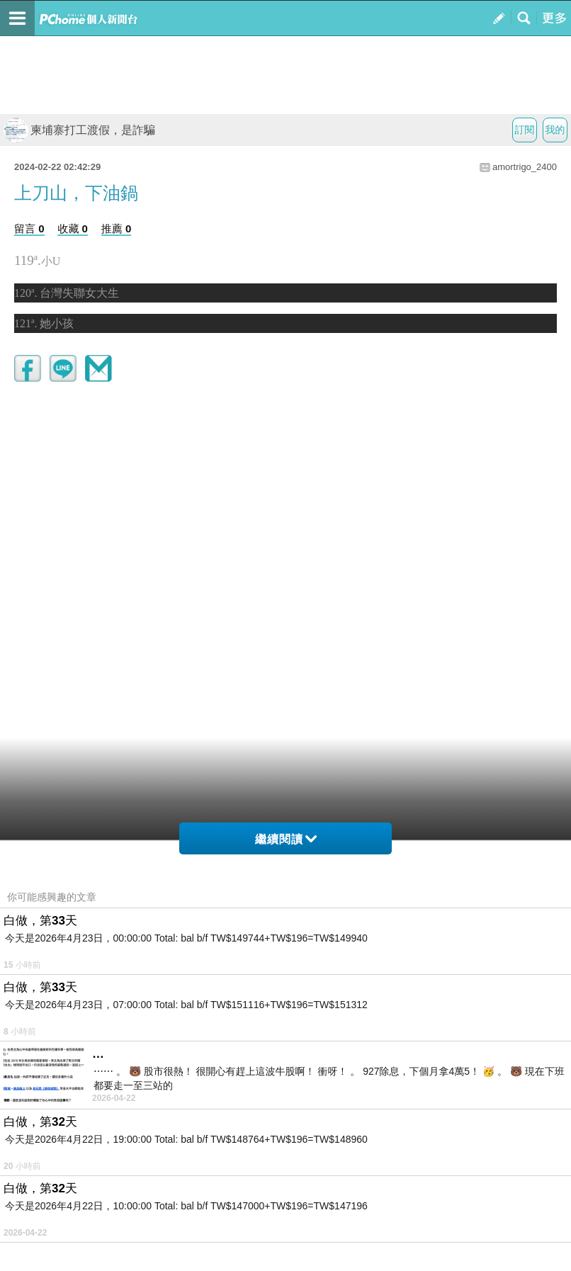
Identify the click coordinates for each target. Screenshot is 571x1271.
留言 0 (29, 228)
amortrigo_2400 (524, 167)
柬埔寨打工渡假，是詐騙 (79, 130)
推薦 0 (116, 228)
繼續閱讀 (286, 839)
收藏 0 (72, 228)
